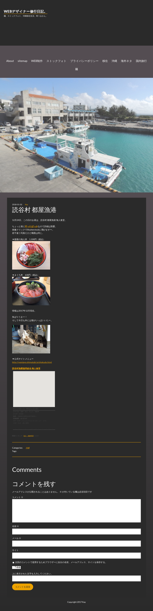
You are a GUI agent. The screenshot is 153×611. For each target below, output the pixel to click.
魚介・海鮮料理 (29, 436)
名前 (15, 526)
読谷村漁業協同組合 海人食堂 (26, 368)
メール (16, 538)
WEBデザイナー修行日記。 (25, 11)
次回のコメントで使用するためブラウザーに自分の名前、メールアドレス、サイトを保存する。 (61, 562)
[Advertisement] (76, 38)
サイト (15, 550)
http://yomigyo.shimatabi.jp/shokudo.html (32, 362)
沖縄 (27, 448)
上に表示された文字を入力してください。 (32, 573)
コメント (17, 497)
